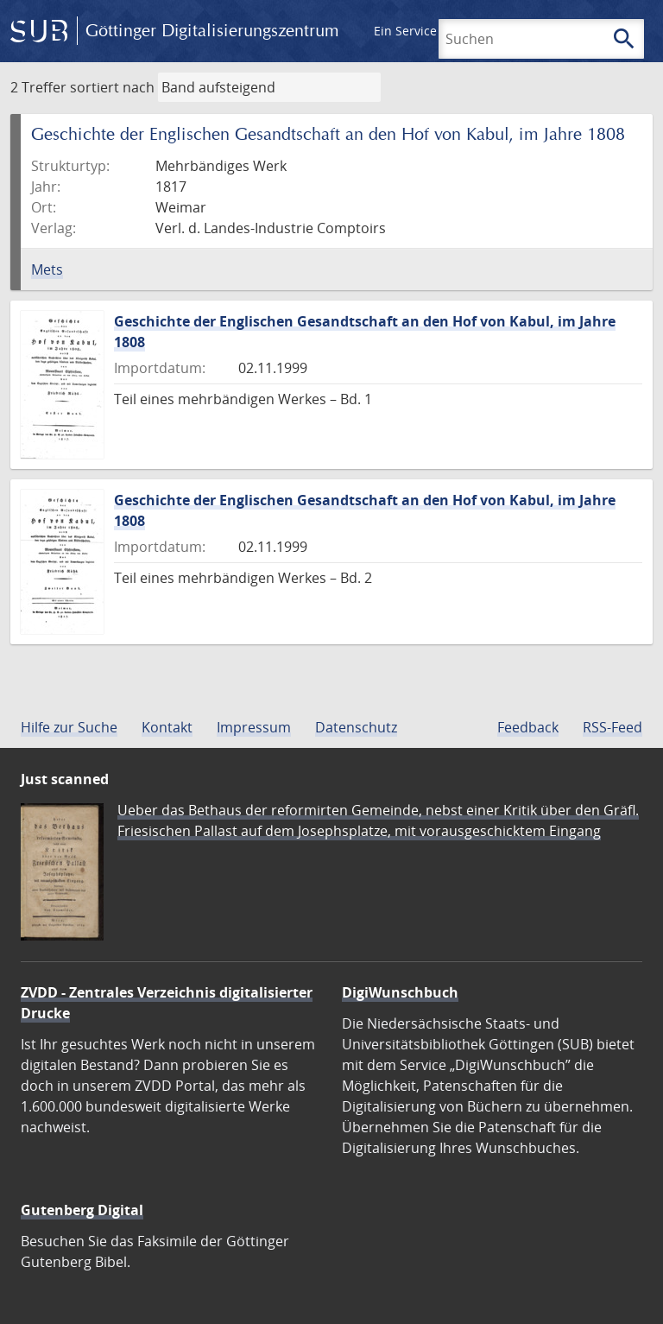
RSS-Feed (612, 727)
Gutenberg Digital (82, 1209)
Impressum (254, 727)
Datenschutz (356, 727)
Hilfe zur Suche (69, 727)
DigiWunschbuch (400, 992)
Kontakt (167, 727)
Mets (47, 269)
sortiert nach (112, 87)
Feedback (528, 727)
